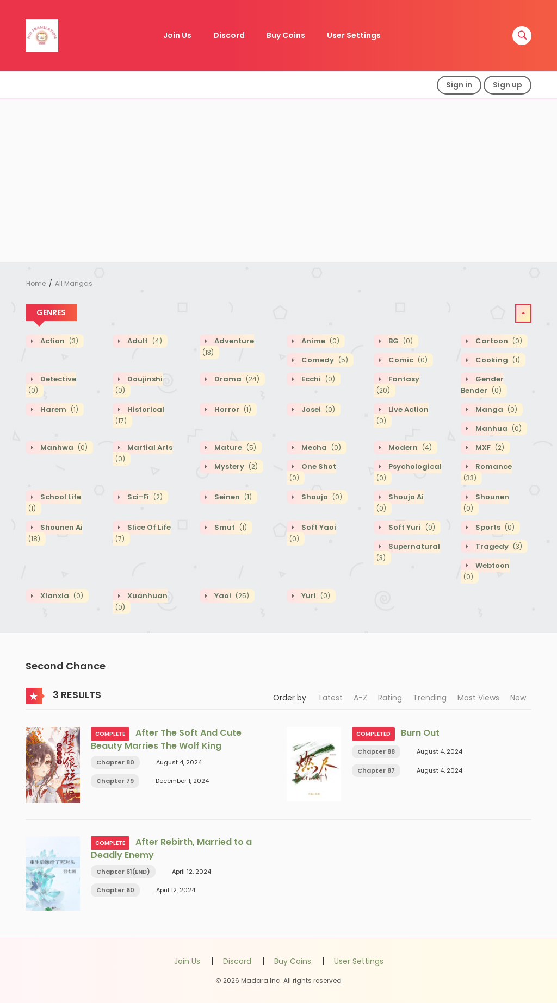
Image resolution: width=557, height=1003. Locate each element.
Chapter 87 (376, 770)
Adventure (228, 347)
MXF (489, 447)
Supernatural (408, 552)
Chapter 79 (115, 780)
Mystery (235, 466)
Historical (139, 415)
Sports (494, 527)
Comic (407, 360)
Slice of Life (143, 533)
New (518, 697)
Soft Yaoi (312, 533)
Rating (390, 697)
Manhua (498, 428)
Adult (144, 341)
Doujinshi (139, 385)
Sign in (459, 84)
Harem (58, 409)
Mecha (320, 447)
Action (58, 341)
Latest (331, 697)
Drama (236, 379)
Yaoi (231, 596)
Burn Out (420, 732)
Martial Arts (143, 453)
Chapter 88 (376, 751)
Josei (317, 409)
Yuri (315, 596)
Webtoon (486, 571)
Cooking (497, 360)
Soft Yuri (411, 527)
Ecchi (317, 379)
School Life (54, 502)
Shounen (486, 502)
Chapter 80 (115, 762)
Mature (234, 447)
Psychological (409, 472)
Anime (319, 341)
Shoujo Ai (400, 502)
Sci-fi (144, 497)
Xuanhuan (141, 601)
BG (400, 341)
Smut (230, 527)
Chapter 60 (115, 890)
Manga (495, 409)
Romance (487, 472)
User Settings (354, 35)
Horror (232, 409)
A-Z (360, 697)
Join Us (177, 35)
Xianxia (61, 596)
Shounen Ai (55, 533)
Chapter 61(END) (123, 871)
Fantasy (397, 385)
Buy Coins (286, 35)
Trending (430, 697)
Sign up (507, 84)
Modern (409, 447)
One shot (312, 472)
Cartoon (498, 341)
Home (36, 283)
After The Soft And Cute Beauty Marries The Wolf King (166, 739)
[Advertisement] (278, 181)
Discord (229, 35)
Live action (402, 415)
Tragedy (498, 546)
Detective (52, 385)
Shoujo (321, 497)
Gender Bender (482, 385)
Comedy (324, 360)
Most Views (478, 697)
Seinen (232, 497)
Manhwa (63, 447)
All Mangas (73, 283)
